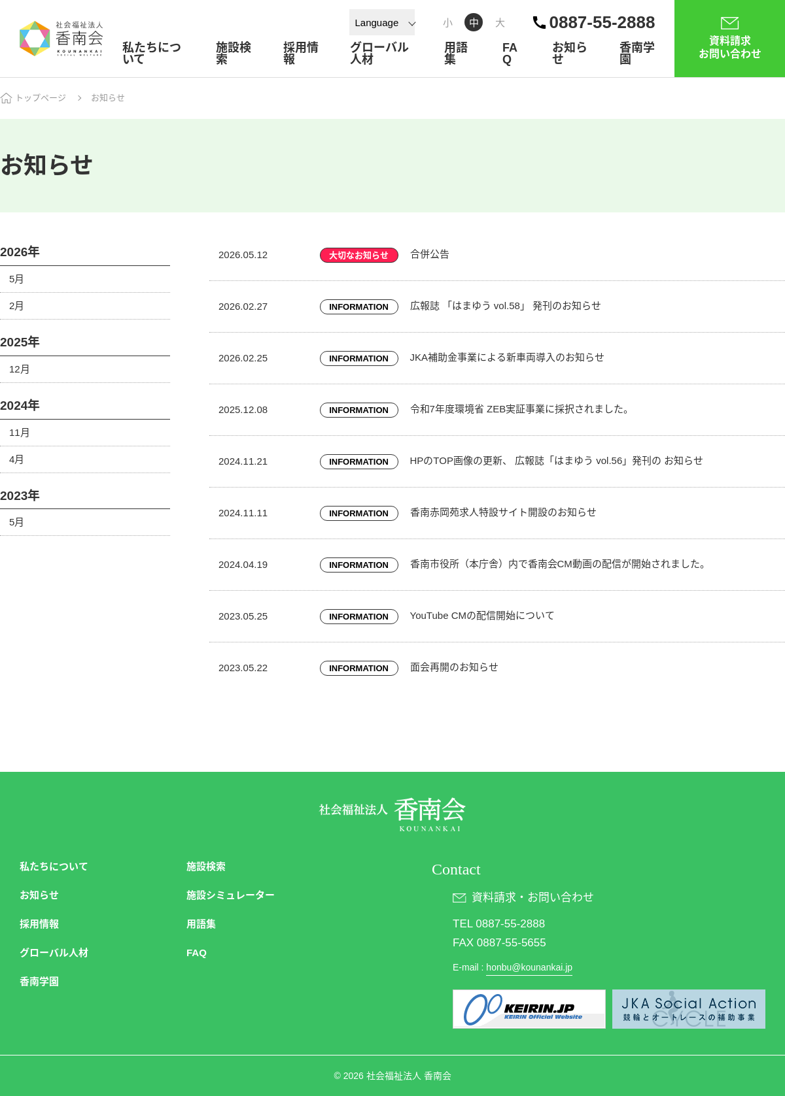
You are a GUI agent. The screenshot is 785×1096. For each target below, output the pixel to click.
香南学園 (637, 53)
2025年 (20, 342)
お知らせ (569, 53)
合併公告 (429, 253)
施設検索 (233, 53)
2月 (16, 305)
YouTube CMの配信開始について (482, 615)
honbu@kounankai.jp (529, 967)
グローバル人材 (379, 53)
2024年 (20, 405)
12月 (19, 368)
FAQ (509, 53)
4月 (16, 459)
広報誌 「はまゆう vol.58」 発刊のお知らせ (506, 305)
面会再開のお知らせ (454, 667)
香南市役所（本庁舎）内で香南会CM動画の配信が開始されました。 (560, 563)
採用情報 (301, 53)
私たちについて (151, 53)
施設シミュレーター (230, 895)
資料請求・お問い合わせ (533, 897)
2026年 (20, 252)
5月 (16, 278)
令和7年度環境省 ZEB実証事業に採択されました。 (522, 408)
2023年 (20, 496)
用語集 (456, 53)
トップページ (40, 98)
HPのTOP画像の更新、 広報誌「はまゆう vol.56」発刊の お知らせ (557, 460)
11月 (19, 432)
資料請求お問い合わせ (730, 47)
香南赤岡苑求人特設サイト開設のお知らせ (503, 512)
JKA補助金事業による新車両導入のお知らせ (507, 357)
